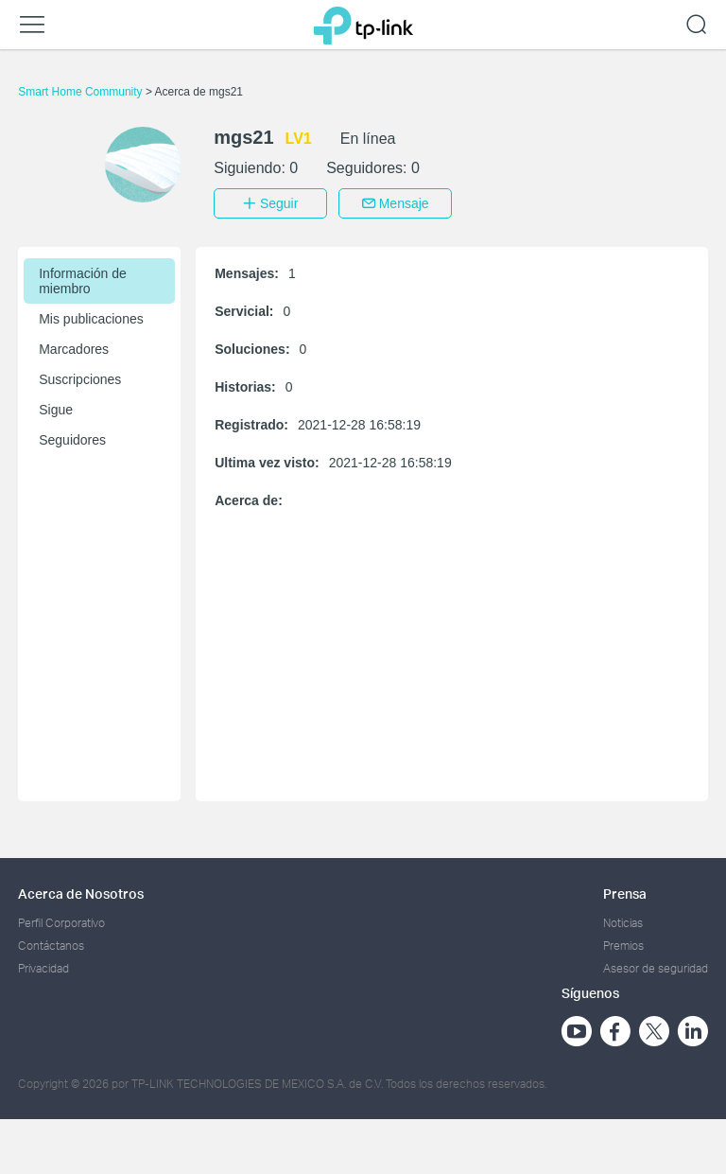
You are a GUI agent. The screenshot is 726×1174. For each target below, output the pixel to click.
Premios (623, 944)
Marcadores (74, 347)
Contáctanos (51, 944)
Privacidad (43, 967)
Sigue (56, 407)
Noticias (623, 921)
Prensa (625, 892)
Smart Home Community (82, 91)
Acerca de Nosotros (81, 892)
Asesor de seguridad (655, 967)
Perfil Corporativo (61, 921)
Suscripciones (80, 377)
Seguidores (72, 438)
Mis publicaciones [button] (91, 316)
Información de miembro (83, 279)
